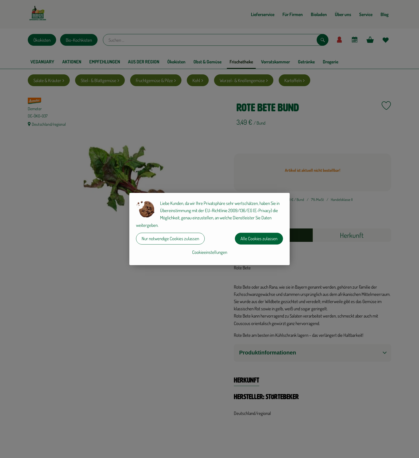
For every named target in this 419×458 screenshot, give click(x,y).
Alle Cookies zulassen (258, 238)
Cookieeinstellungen (209, 252)
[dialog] (209, 229)
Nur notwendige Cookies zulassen (170, 238)
